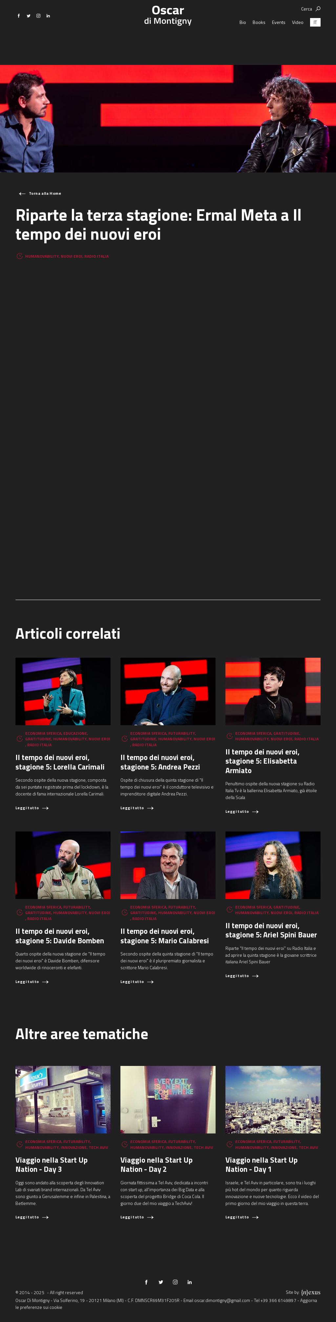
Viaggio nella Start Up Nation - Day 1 (261, 1164)
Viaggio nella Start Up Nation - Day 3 (51, 1164)
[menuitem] (315, 41)
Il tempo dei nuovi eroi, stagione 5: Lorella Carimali (60, 761)
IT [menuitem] (315, 40)
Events (278, 40)
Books (259, 40)
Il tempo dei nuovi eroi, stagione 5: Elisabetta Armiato (262, 761)
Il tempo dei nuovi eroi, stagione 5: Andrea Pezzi (160, 761)
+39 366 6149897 (278, 1300)
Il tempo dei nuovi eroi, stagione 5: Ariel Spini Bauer (271, 930)
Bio (243, 40)
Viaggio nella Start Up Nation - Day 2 (156, 1164)
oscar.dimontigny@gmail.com (222, 1300)
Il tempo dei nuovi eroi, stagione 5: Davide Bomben (59, 935)
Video (298, 40)
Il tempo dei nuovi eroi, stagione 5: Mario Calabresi (164, 935)
